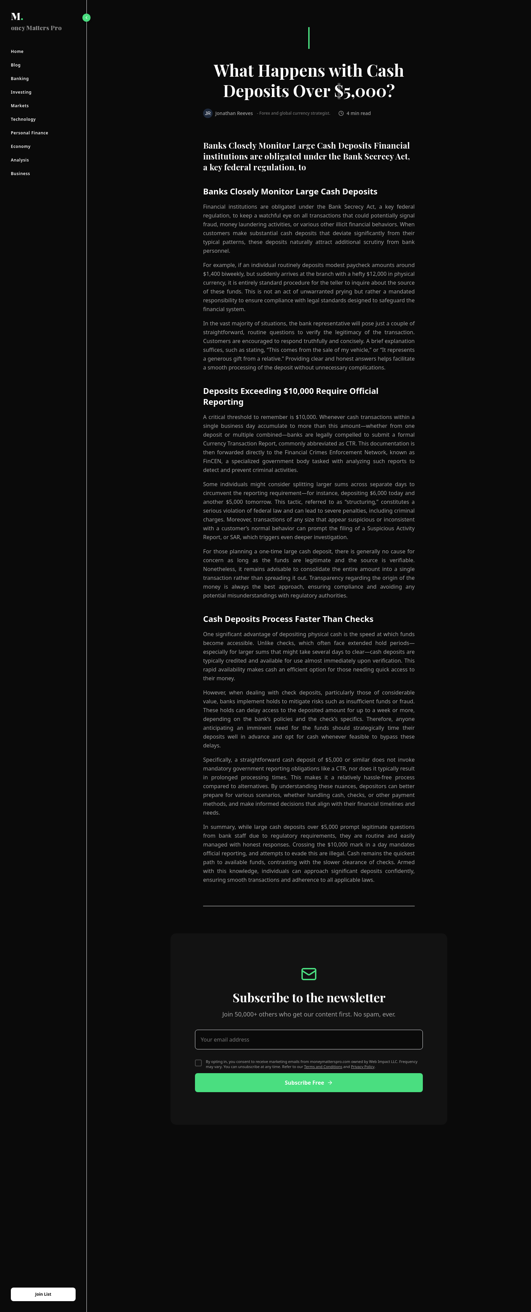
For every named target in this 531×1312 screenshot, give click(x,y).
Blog (16, 65)
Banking (20, 78)
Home (17, 51)
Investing (21, 92)
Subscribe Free (309, 1082)
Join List (43, 1294)
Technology (23, 119)
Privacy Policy (362, 1066)
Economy (21, 146)
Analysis (20, 160)
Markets (20, 106)
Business (20, 173)
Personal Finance (29, 133)
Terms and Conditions (323, 1066)
